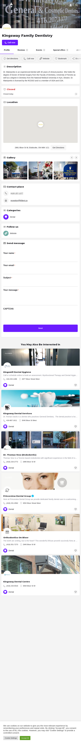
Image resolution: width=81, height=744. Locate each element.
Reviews (23, 50)
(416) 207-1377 (17, 193)
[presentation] (23, 316)
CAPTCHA (8, 309)
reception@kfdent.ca (19, 200)
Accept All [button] (25, 738)
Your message (11, 290)
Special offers (60, 50)
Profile (7, 50)
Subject (7, 278)
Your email (9, 265)
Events (40, 50)
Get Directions (58, 148)
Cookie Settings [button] (11, 738)
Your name (9, 253)
